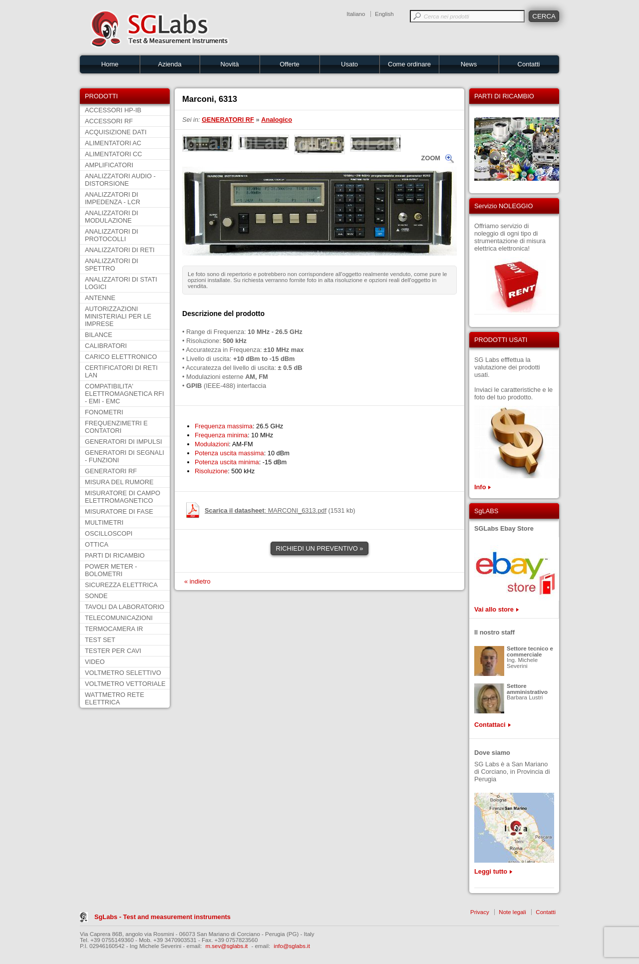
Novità (230, 64)
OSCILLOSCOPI (108, 533)
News (469, 64)
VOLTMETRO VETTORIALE (125, 683)
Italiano (355, 14)
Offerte (290, 64)
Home (110, 64)
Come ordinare (409, 64)
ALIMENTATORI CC (113, 154)
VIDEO (95, 661)
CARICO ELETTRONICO (121, 356)
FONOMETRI (104, 412)
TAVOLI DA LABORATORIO (124, 607)
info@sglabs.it (292, 946)
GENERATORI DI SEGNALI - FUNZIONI (124, 456)
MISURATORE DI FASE (119, 511)
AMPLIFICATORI (109, 165)
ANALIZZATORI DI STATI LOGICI (121, 283)
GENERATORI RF (111, 471)
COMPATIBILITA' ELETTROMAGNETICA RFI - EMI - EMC (124, 393)
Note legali (512, 912)
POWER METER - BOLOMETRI (111, 570)
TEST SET (100, 639)
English (384, 14)
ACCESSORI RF (109, 121)
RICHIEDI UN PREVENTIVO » (319, 548)
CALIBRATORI (106, 345)
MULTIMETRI (104, 522)
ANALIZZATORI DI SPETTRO (111, 264)
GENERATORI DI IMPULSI (123, 441)
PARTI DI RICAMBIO (115, 555)
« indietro (197, 581)
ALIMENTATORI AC (113, 143)
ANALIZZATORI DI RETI (120, 250)
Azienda (170, 64)
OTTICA (96, 544)
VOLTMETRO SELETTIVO (123, 672)
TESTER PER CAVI (113, 650)
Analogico (276, 119)
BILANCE (98, 334)
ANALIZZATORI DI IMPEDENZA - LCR (112, 198)
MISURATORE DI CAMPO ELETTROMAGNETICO (122, 496)
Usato (349, 64)
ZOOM (430, 158)
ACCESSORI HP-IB (113, 110)
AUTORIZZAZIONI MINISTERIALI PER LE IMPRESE (118, 316)
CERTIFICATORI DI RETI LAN (121, 371)
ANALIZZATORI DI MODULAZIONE (111, 216)
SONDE (96, 596)
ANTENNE (100, 298)
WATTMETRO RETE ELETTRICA (114, 698)
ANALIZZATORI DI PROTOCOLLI (111, 235)
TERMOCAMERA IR (114, 629)
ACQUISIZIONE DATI (115, 132)
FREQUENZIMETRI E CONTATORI (116, 426)
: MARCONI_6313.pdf (265, 510)
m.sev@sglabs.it (227, 946)
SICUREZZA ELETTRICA (121, 585)
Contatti (529, 64)
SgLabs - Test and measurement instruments (162, 917)
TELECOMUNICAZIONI (119, 618)
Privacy (479, 912)
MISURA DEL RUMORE (119, 482)
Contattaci (490, 724)
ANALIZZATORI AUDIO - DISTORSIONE (120, 179)
